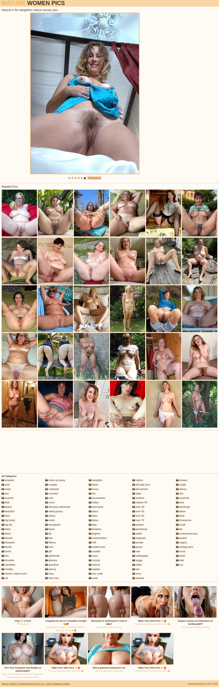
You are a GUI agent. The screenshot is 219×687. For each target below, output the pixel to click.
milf (92, 542)
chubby (7, 569)
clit (5, 578)
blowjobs (8, 542)
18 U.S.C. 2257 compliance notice (53, 684)
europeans (52, 524)
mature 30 (139, 502)
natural (94, 564)
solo (180, 502)
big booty (8, 520)
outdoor (138, 498)
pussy (137, 547)
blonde (7, 538)
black (6, 533)
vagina (181, 542)
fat (48, 533)
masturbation (98, 538)
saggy (137, 560)
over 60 (138, 515)
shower (181, 480)
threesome (183, 520)
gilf (48, 551)
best (6, 515)
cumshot (51, 493)
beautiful (8, 511)
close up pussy (55, 480)
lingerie (94, 533)
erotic (50, 520)
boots (6, 551)
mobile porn (97, 547)
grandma (52, 564)
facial (49, 529)
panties (138, 524)
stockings (183, 507)
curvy (50, 502)
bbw (6, 502)
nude (93, 578)
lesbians (95, 529)
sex (136, 569)
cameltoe (8, 564)
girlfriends (52, 555)
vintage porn (184, 547)
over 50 (138, 511)
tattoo (181, 511)
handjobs (95, 480)
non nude (96, 573)
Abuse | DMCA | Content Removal (18, 684)
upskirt (181, 538)
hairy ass (52, 578)
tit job (180, 524)
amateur (8, 480)
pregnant (139, 538)
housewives (97, 498)
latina (93, 520)
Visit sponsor (94, 178)
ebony (50, 515)
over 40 (138, 507)
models (94, 551)
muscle (94, 560)
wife (180, 560)
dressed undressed (57, 507)
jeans (93, 511)
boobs (7, 547)
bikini (6, 529)
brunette (8, 560)
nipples (94, 569)
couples (51, 484)
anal (6, 484)
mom (93, 555)
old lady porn (141, 484)
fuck (49, 547)
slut (179, 493)
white (180, 555)
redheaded (140, 555)
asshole (8, 498)
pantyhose (139, 529)
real (136, 551)
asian (6, 489)
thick (180, 515)
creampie (52, 489)
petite (137, 533)
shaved (138, 578)
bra (5, 555)
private (137, 542)
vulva (180, 551)
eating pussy (54, 511)
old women (140, 489)
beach (7, 507)
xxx (179, 564)
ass (5, 493)
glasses (51, 560)
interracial (96, 507)
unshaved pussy (187, 533)
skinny (181, 489)
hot (92, 493)
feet (49, 538)
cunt (49, 498)
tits (179, 529)
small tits (182, 498)
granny (50, 569)
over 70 (138, 520)
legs (93, 524)
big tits (7, 524)
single (181, 484)
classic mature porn (14, 573)
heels (93, 484)
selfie (137, 564)
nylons (137, 480)
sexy (136, 573)
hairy (49, 573)
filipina (50, 542)
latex (93, 515)
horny (93, 489)
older (136, 493)
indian (94, 502)
